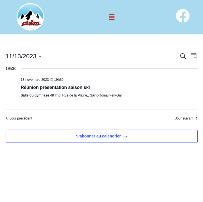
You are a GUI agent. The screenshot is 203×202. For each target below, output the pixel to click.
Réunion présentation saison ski (55, 87)
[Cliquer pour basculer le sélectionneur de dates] (23, 56)
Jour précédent (19, 118)
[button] (111, 17)
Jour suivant (186, 118)
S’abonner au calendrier (98, 136)
